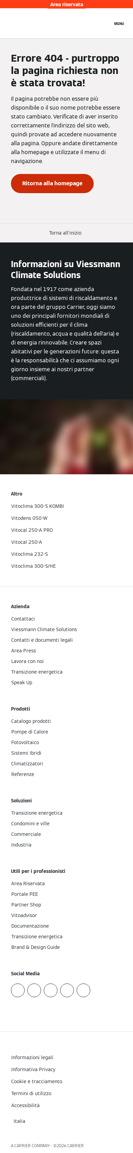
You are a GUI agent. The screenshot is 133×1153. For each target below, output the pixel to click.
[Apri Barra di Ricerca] (104, 23)
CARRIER (75, 1145)
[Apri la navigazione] (119, 23)
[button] (66, 233)
